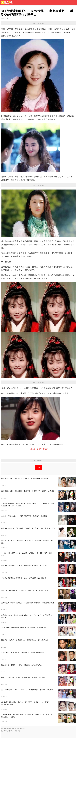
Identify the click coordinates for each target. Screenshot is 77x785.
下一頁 (38, 514)
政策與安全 (9, 778)
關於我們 (3, 778)
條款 (13, 778)
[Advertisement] (38, 396)
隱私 (16, 778)
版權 (19, 778)
